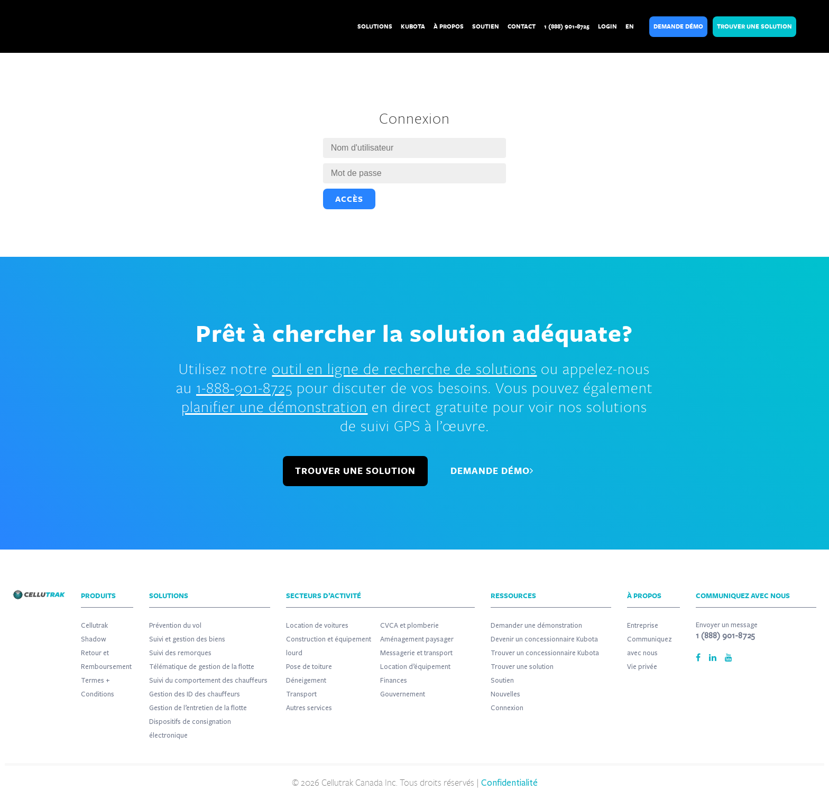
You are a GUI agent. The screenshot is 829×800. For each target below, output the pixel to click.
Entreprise (642, 625)
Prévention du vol (175, 625)
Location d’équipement (415, 667)
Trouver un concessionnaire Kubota (545, 653)
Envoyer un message (727, 625)
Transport (301, 694)
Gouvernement (402, 694)
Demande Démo (678, 26)
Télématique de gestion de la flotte (201, 667)
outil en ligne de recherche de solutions (404, 368)
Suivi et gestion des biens (187, 639)
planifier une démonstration (274, 406)
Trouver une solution (522, 667)
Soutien (502, 680)
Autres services (309, 708)
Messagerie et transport (416, 653)
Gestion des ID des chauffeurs (194, 694)
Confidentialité (509, 782)
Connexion (507, 708)
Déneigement (306, 680)
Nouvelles (505, 694)
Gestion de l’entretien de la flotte (198, 708)
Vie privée (642, 667)
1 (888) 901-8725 (725, 635)
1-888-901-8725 (244, 387)
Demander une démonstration (536, 625)
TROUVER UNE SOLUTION (355, 470)
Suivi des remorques (180, 653)
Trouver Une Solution (754, 26)
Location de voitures (317, 625)
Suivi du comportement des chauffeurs (208, 680)
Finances (393, 680)
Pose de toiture (309, 667)
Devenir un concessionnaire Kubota (544, 639)
